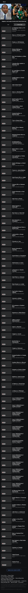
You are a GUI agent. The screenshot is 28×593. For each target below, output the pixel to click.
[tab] (8, 25)
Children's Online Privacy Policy (7, 578)
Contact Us (24, 581)
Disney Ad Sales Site (5, 582)
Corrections (20, 582)
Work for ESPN (14, 582)
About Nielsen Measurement (7, 579)
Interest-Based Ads (20, 578)
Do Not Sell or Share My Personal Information (10, 581)
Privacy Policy (11, 575)
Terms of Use (4, 575)
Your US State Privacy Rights (7, 576)
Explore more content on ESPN (14, 570)
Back (3, 2)
